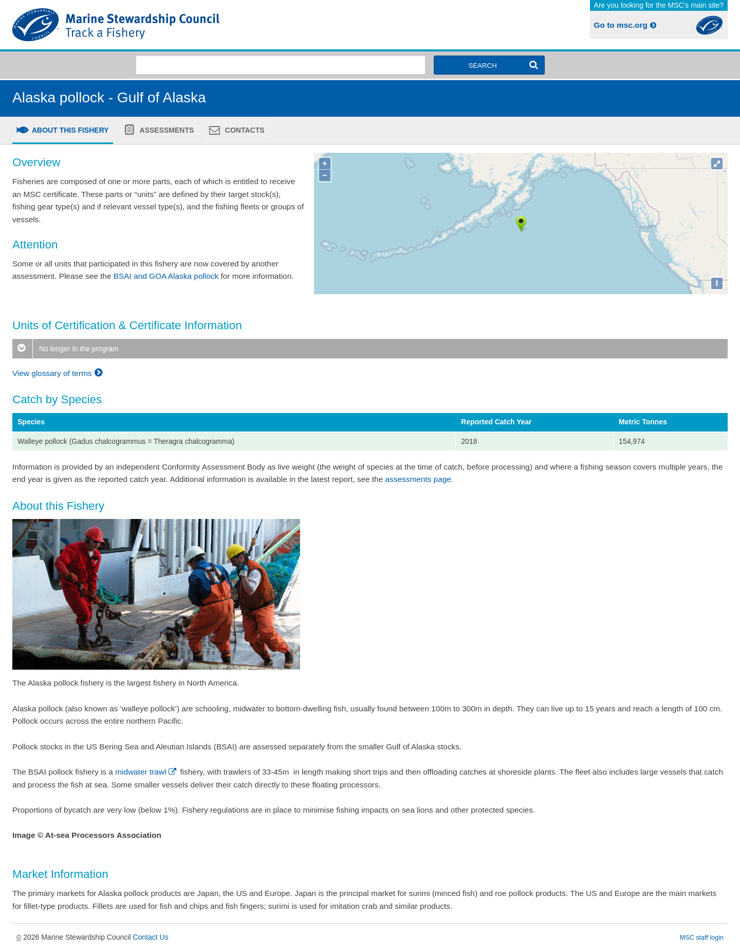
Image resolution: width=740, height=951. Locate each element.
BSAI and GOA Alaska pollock (166, 276)
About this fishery (69, 130)
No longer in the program (65, 348)
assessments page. (419, 479)
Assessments (166, 130)
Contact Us (150, 937)
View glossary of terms (58, 373)
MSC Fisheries (189, 24)
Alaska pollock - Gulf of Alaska (109, 97)
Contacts (244, 130)
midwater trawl (146, 771)
